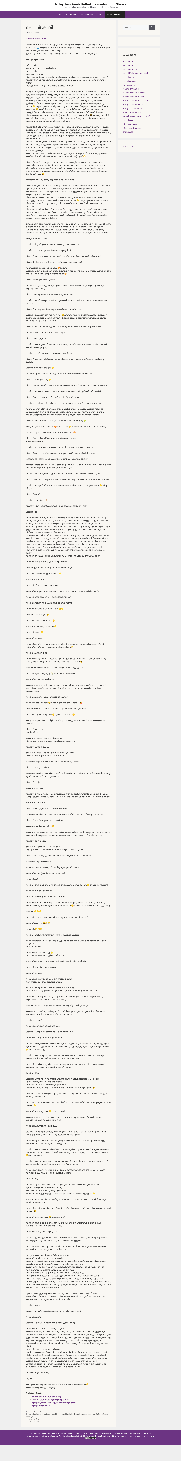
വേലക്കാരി (128, 132)
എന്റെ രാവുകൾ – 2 (41, 1405)
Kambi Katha (128, 65)
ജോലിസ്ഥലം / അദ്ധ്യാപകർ (136, 116)
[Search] (152, 27)
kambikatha (56, 1414)
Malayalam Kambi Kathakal (135, 100)
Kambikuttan (71, 14)
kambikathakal (68, 1414)
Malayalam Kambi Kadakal (91, 14)
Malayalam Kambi (131, 88)
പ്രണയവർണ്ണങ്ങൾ (132, 128)
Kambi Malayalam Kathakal (135, 73)
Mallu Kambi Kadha (132, 112)
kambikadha (33, 1414)
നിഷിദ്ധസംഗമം (130, 124)
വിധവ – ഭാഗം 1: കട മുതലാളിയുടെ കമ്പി (50, 1399)
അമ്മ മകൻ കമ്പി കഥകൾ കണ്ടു (46, 1396)
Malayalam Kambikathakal (135, 104)
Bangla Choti (129, 146)
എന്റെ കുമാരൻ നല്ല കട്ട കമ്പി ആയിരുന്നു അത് (54, 1402)
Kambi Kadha (129, 61)
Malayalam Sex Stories (133, 108)
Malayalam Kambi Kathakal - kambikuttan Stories (90, 4)
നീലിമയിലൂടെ (34, 1421)
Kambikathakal (130, 81)
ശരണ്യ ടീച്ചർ (34, 1419)
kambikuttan (79, 1414)
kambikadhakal (45, 1414)
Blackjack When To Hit (36, 38)
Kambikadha (128, 77)
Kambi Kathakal (116, 14)
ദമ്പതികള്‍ (128, 120)
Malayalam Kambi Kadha (134, 96)
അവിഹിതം (97, 1414)
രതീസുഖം (30, 1416)
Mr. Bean (88, 1414)
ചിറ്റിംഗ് (104, 1414)
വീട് (59, 14)
